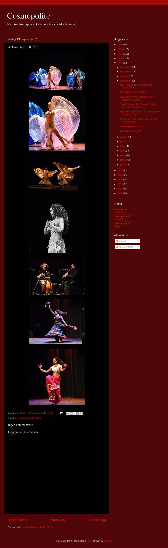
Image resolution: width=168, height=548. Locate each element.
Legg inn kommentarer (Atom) (37, 527)
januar (123, 164)
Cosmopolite (28, 15)
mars (123, 155)
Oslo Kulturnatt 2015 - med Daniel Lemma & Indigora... (137, 105)
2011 (120, 184)
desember (125, 67)
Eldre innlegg (96, 520)
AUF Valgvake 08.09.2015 (133, 126)
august (124, 137)
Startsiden (57, 520)
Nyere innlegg (18, 520)
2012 (120, 179)
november (125, 71)
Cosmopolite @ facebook (122, 217)
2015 (120, 63)
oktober (124, 76)
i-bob (89, 541)
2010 (120, 188)
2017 (120, 53)
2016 (120, 58)
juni (122, 141)
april (122, 150)
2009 (120, 193)
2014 (120, 170)
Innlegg (121, 241)
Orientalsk (35, 418)
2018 (120, 49)
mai (122, 146)
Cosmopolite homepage (120, 210)
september (126, 81)
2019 (120, 44)
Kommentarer (124, 247)
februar (124, 160)
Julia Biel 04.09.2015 (131, 131)
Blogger (108, 541)
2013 (120, 175)
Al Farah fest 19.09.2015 (133, 92)
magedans (23, 418)
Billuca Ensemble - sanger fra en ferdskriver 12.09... (137, 98)
